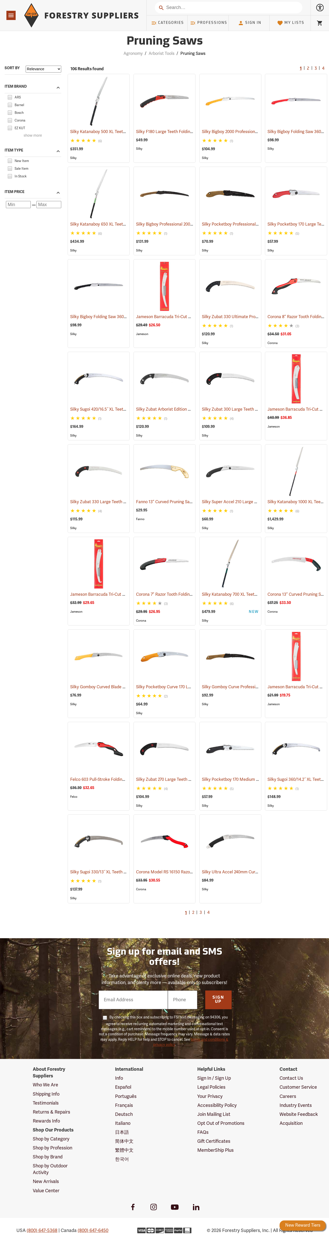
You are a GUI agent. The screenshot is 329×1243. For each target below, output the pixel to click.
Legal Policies (211, 1087)
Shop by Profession (52, 1148)
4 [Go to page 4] (323, 69)
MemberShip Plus (215, 1150)
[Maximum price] (48, 204)
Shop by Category (51, 1139)
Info (119, 1078)
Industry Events (296, 1105)
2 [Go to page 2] (308, 69)
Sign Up (218, 1000)
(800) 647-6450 (93, 1230)
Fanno (140, 519)
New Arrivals (46, 1181)
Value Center (46, 1191)
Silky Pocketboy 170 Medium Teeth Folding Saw (253, 779)
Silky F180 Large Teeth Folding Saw (175, 131)
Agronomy (133, 53)
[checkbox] (10, 96)
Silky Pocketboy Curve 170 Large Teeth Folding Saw (191, 687)
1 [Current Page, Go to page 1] (301, 69)
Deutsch (124, 1114)
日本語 (122, 1132)
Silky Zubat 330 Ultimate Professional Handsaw (253, 316)
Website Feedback (299, 1114)
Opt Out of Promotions (220, 1123)
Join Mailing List (213, 1114)
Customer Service (298, 1087)
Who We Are (45, 1085)
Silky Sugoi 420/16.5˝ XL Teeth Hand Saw (114, 409)
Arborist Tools (161, 53)
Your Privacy (210, 1096)
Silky (73, 158)
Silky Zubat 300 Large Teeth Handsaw (244, 409)
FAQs (203, 1132)
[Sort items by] (43, 69)
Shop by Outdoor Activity (50, 1169)
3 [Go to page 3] (316, 69)
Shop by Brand (48, 1157)
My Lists (290, 23)
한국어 (122, 1159)
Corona (272, 343)
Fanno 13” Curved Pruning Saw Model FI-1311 (184, 501)
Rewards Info (46, 1121)
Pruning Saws (192, 53)
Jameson (142, 334)
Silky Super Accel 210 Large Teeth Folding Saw (252, 501)
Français (124, 1105)
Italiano (122, 1123)
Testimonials (46, 1103)
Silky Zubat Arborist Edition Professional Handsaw (190, 409)
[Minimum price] (18, 204)
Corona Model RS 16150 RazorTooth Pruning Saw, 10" (192, 872)
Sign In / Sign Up (214, 1078)
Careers (288, 1096)
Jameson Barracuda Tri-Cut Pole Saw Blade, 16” (187, 316)
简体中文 (124, 1141)
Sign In (249, 23)
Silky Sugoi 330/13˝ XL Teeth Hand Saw (113, 872)
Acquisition (291, 1123)
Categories (167, 23)
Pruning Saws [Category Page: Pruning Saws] (165, 41)
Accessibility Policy (217, 1105)
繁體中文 (124, 1150)
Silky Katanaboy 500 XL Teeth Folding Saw (116, 131)
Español (123, 1087)
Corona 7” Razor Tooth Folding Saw (175, 594)
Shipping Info (46, 1094)
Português (126, 1096)
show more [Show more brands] (33, 136)
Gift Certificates (213, 1141)
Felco (73, 797)
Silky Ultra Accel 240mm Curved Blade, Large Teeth (257, 872)
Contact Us (291, 1078)
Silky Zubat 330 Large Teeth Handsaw (112, 501)
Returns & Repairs (51, 1112)
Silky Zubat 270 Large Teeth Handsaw (178, 779)
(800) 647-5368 (42, 1230)
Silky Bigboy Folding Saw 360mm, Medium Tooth (122, 316)
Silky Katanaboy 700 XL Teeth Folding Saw (248, 594)
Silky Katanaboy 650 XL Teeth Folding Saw (116, 224)
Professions (208, 23)
